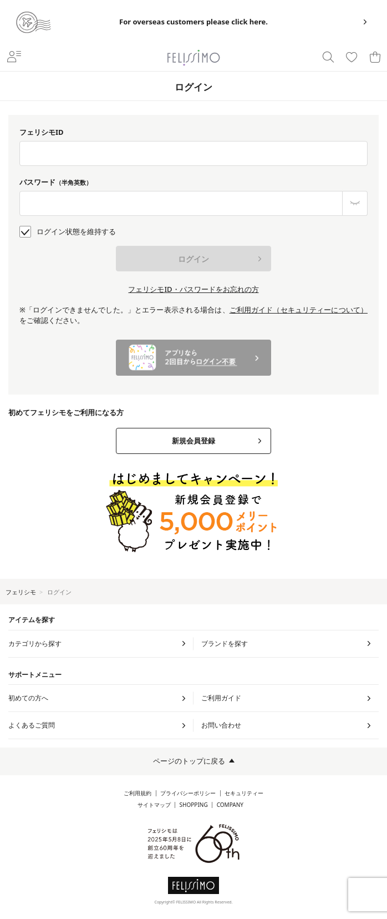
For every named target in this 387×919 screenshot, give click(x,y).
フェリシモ (21, 592)
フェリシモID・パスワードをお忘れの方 (193, 289)
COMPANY (230, 805)
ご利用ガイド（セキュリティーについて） (299, 310)
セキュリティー (244, 793)
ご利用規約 (137, 793)
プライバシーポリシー (188, 793)
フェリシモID (41, 132)
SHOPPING (194, 805)
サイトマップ (154, 805)
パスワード (55, 182)
